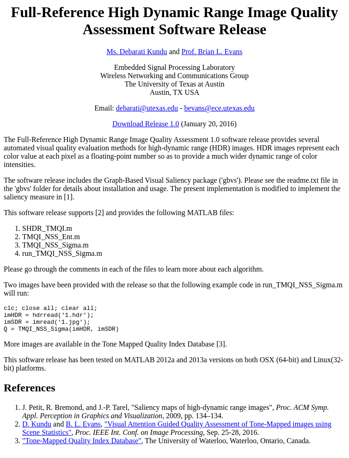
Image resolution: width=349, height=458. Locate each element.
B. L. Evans (83, 429)
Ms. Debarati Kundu (136, 52)
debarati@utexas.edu (147, 108)
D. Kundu (36, 429)
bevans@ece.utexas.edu (219, 108)
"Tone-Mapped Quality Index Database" (81, 446)
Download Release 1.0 (145, 124)
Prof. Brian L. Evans (212, 52)
